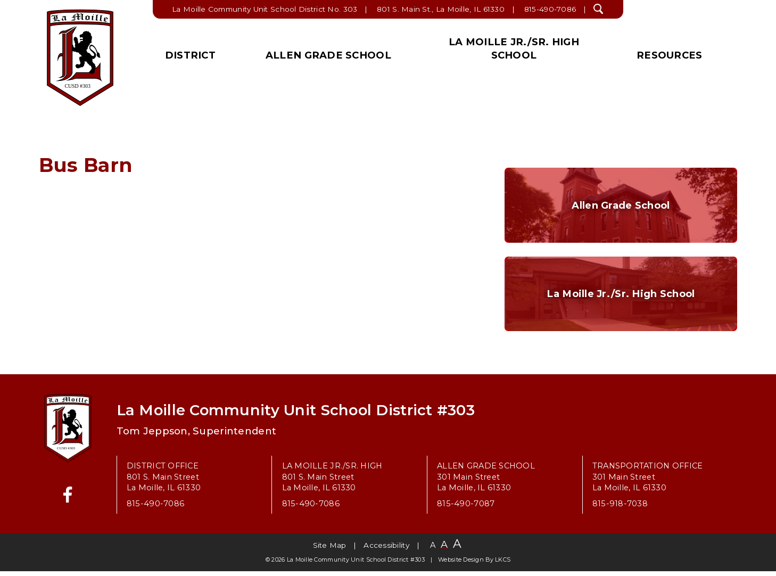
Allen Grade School (328, 55)
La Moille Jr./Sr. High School (514, 49)
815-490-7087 (465, 509)
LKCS (502, 564)
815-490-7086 (550, 9)
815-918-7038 (620, 509)
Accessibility (386, 550)
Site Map (329, 550)
